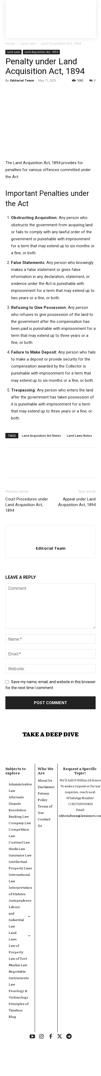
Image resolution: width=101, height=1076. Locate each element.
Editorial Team (22, 80)
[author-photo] (51, 539)
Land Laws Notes (79, 435)
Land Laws (28, 43)
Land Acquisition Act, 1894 (61, 43)
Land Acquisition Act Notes (41, 435)
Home (10, 43)
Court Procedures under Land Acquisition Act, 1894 (26, 505)
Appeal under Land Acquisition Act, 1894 (77, 502)
